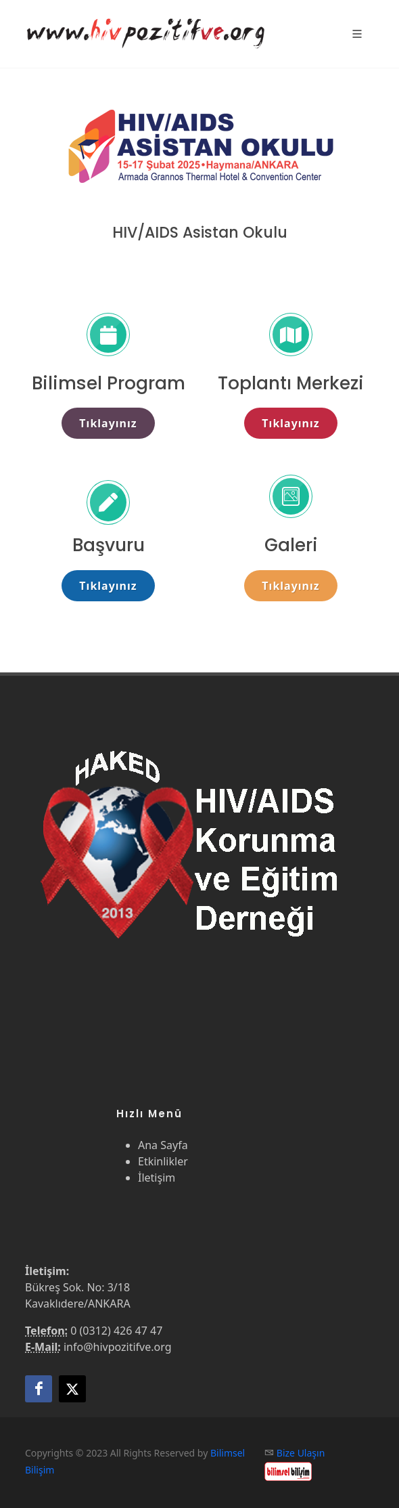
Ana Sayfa (163, 1145)
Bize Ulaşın (301, 1452)
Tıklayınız (108, 423)
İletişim (156, 1177)
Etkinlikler (163, 1161)
